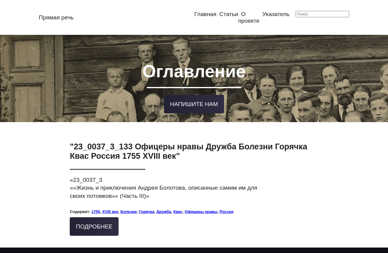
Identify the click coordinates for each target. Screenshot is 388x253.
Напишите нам (194, 103)
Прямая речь (56, 17)
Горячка (146, 210)
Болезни (128, 210)
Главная (205, 14)
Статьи (228, 14)
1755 (96, 210)
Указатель (276, 14)
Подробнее (94, 225)
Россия (226, 210)
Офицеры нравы (201, 210)
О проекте (248, 17)
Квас (177, 210)
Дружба (163, 210)
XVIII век (110, 210)
